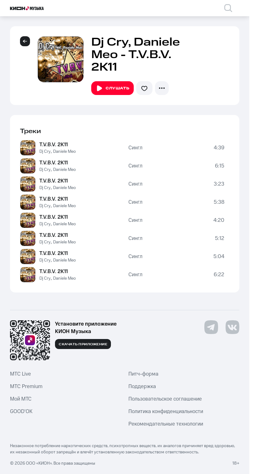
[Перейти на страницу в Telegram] (211, 327)
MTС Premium (26, 386)
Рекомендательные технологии (165, 424)
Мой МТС (21, 399)
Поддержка (142, 386)
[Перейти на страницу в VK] (232, 327)
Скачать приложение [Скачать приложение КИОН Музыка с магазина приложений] (83, 344)
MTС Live (20, 374)
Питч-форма (143, 374)
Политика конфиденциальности (165, 411)
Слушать (112, 88)
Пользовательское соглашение (165, 399)
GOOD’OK (21, 411)
